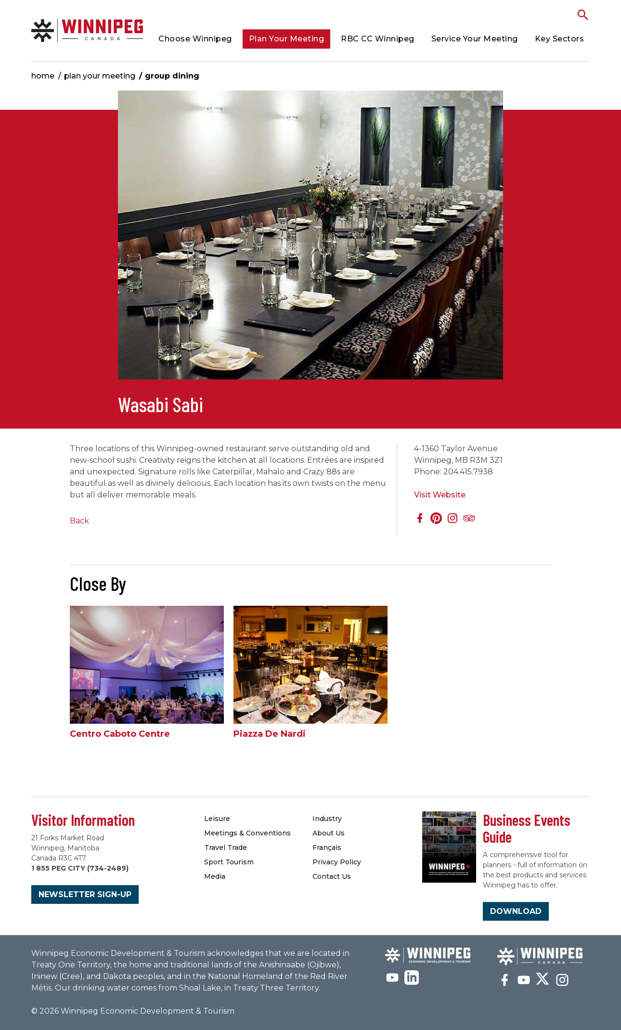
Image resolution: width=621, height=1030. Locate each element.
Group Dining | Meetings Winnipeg (87, 30)
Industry (327, 818)
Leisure (217, 818)
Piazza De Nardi (269, 734)
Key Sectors (559, 38)
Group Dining (172, 75)
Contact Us (331, 876)
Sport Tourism (229, 862)
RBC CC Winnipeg (377, 38)
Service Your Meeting (474, 38)
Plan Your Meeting (286, 38)
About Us (328, 833)
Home (42, 75)
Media (214, 876)
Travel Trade (225, 847)
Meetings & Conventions (247, 833)
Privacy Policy (336, 862)
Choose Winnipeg (195, 38)
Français (326, 847)
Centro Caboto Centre (120, 734)
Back (79, 520)
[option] (310, 240)
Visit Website (440, 494)
